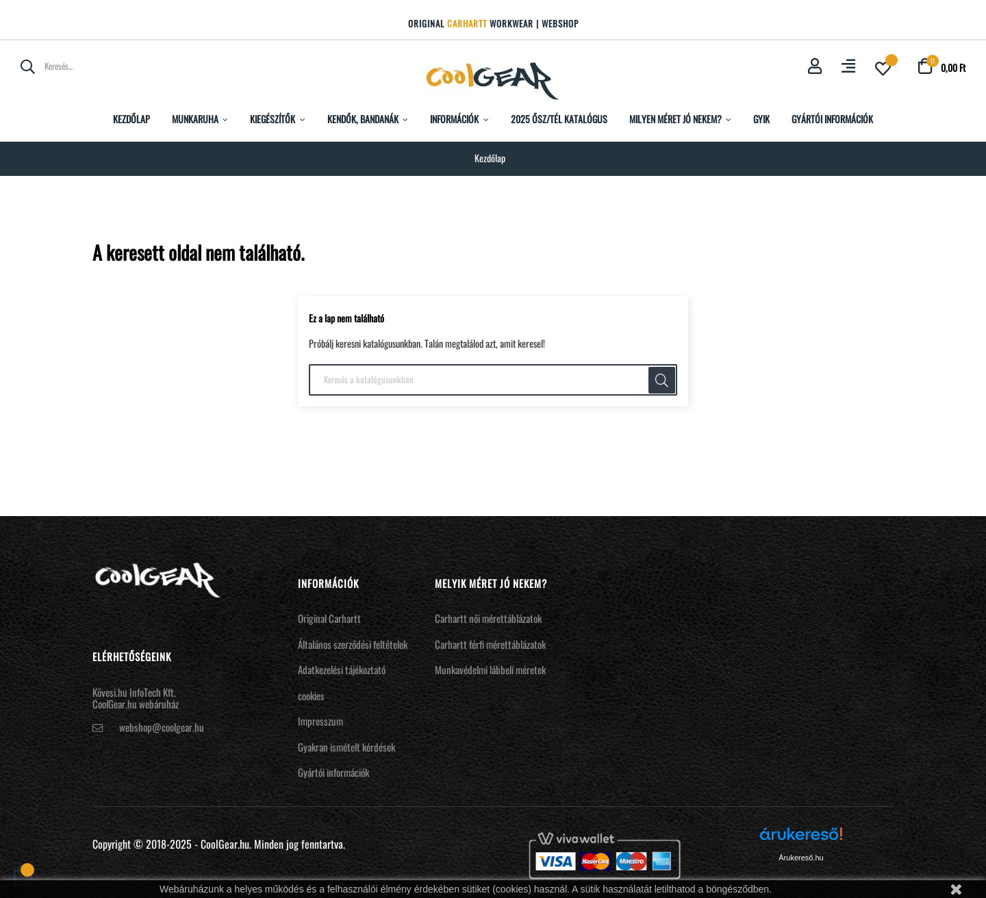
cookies (311, 695)
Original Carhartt (329, 618)
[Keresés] (493, 380)
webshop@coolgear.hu (161, 726)
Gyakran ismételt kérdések (346, 746)
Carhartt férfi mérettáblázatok (490, 644)
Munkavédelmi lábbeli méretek (490, 669)
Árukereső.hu (801, 858)
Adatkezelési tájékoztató (341, 669)
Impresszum (320, 720)
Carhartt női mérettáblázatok (488, 618)
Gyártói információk (333, 772)
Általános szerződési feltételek (352, 644)
